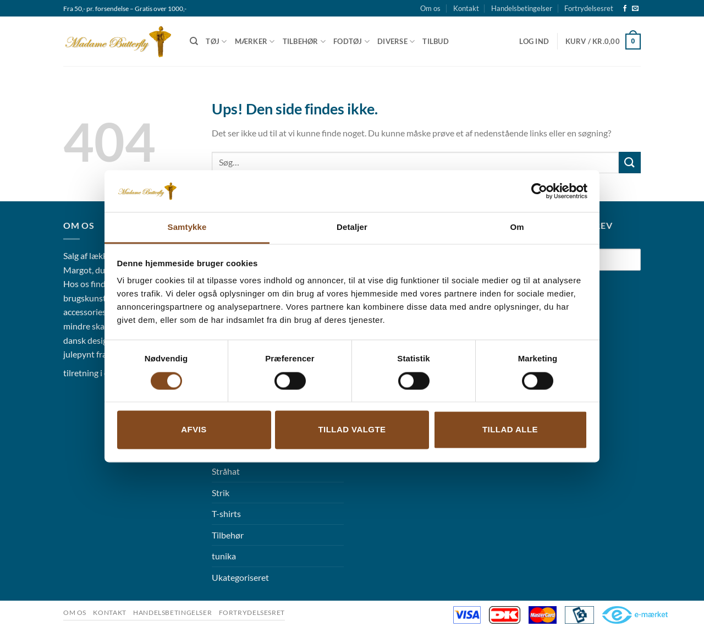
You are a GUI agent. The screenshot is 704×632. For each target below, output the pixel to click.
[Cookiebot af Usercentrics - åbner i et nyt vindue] (539, 191)
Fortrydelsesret (588, 8)
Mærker (255, 41)
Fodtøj (351, 41)
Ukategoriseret (240, 577)
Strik (220, 492)
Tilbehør (304, 41)
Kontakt (466, 8)
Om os (430, 8)
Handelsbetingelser (521, 8)
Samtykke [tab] (187, 227)
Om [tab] (517, 227)
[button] (534, 41)
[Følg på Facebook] (625, 9)
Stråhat (226, 471)
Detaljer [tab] (352, 227)
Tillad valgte (352, 430)
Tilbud (435, 41)
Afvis (193, 430)
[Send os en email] (635, 9)
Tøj (216, 41)
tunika (224, 556)
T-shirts (226, 513)
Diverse (396, 41)
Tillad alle (510, 430)
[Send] (630, 162)
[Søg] (194, 41)
